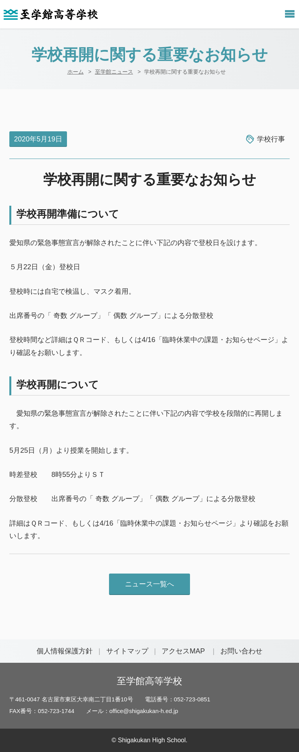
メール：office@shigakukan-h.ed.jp (132, 711)
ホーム (75, 72)
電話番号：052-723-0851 (177, 699)
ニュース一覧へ (149, 584)
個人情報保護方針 (65, 651)
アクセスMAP (183, 651)
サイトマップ (127, 651)
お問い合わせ (241, 651)
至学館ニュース (114, 72)
